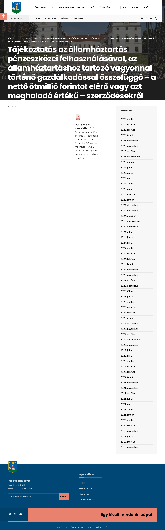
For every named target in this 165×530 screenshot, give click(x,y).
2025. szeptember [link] (130, 156)
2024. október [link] (128, 215)
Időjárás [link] (65, 18)
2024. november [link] (129, 210)
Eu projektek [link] (50, 18)
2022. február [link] (128, 371)
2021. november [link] (129, 387)
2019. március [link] (128, 441)
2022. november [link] (129, 328)
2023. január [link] (127, 318)
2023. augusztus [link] (129, 285)
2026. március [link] (128, 124)
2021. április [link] (127, 409)
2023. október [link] (128, 280)
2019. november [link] (129, 431)
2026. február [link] (128, 129)
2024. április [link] (127, 248)
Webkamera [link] (78, 18)
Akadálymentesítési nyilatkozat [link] (70, 527)
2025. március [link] (128, 189)
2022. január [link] (127, 377)
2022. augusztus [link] (129, 345)
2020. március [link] (128, 425)
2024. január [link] (127, 264)
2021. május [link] (127, 404)
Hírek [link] (38, 18)
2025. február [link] (128, 194)
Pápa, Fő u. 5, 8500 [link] (16, 484)
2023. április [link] (127, 302)
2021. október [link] (128, 393)
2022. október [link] (128, 334)
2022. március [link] (128, 366)
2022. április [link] (127, 361)
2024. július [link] (127, 232)
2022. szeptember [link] (130, 339)
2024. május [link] (127, 242)
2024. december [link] (129, 205)
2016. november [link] (129, 447)
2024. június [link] (127, 237)
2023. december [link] (129, 269)
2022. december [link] (129, 323)
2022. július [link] (127, 350)
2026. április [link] (127, 119)
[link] (3, 16)
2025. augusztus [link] (129, 162)
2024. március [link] (128, 253)
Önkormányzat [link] (43, 7)
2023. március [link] (128, 307)
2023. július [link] (127, 291)
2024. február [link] (128, 258)
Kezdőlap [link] (11, 38)
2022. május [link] (127, 355)
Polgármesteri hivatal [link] (71, 7)
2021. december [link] (129, 382)
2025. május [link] (127, 178)
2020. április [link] (127, 420)
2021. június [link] (127, 398)
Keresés (63, 496)
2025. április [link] (127, 183)
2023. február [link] (128, 312)
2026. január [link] (127, 135)
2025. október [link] (128, 151)
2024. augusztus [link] (129, 226)
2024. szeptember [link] (130, 221)
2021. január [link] (127, 414)
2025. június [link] (127, 172)
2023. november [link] (129, 275)
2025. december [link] (129, 140)
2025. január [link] (127, 199)
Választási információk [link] (136, 7)
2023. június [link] (127, 296)
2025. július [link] (127, 167)
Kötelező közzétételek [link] (103, 7)
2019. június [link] (127, 436)
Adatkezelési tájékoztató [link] (96, 527)
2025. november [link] (129, 146)
